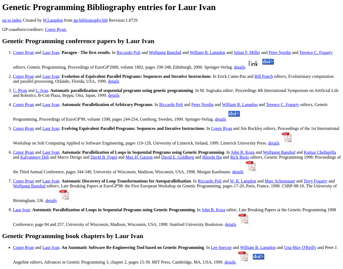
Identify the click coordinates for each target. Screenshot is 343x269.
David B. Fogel (104, 157)
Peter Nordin (280, 52)
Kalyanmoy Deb (34, 157)
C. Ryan (20, 90)
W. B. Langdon (243, 181)
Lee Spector (221, 247)
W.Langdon (53, 20)
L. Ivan (42, 90)
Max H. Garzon (139, 157)
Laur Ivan (50, 52)
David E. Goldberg (177, 157)
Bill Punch (264, 76)
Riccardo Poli (128, 52)
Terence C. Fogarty (316, 52)
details (239, 67)
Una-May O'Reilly (300, 247)
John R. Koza (243, 152)
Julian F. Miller (247, 52)
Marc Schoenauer (280, 181)
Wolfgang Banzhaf (165, 52)
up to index (12, 20)
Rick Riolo (239, 157)
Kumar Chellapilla (320, 152)
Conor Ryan (55, 29)
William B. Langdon (207, 52)
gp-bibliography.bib (90, 20)
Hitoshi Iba (212, 157)
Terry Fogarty (315, 181)
